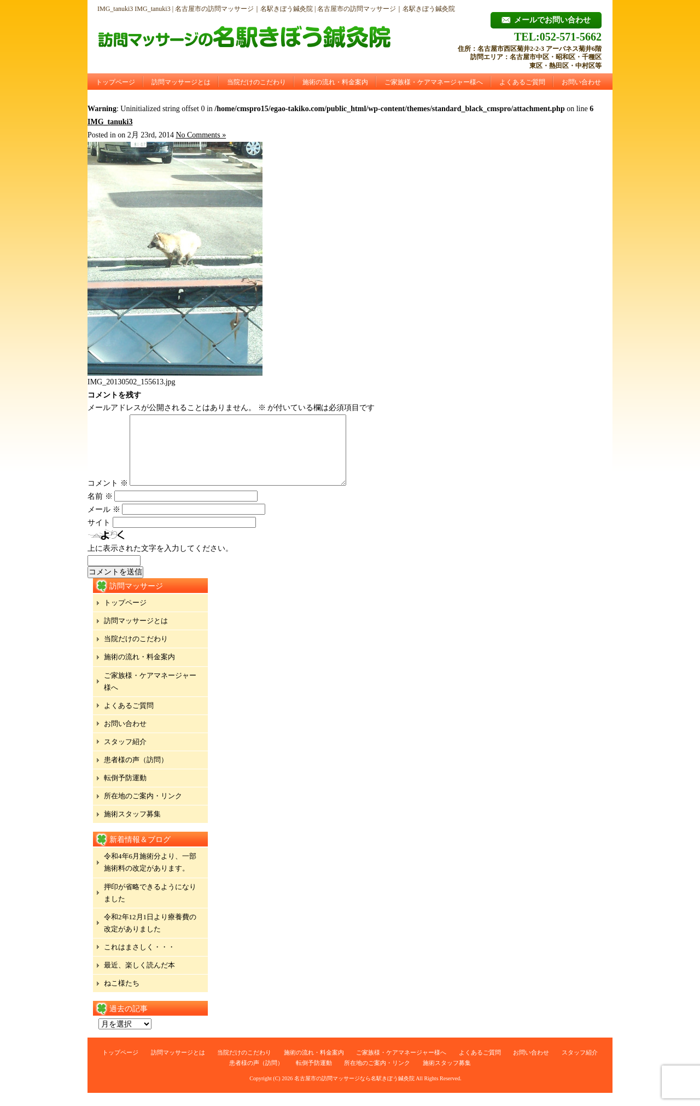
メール (104, 523)
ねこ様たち (121, 996)
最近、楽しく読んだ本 (139, 978)
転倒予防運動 (125, 791)
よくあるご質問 (522, 82)
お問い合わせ (581, 82)
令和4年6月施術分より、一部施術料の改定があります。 (150, 875)
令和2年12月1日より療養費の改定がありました (150, 936)
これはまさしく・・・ (139, 960)
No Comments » (201, 135)
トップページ (115, 82)
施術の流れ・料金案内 (335, 82)
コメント (108, 496)
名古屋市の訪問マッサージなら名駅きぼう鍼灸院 (354, 1091)
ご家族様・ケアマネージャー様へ (433, 82)
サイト (99, 536)
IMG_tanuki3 (110, 122)
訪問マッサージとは (181, 82)
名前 (100, 509)
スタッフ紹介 (125, 755)
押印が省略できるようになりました (150, 906)
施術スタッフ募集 (132, 827)
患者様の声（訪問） (136, 773)
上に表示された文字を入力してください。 (160, 561)
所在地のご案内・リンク (143, 809)
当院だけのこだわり (256, 82)
